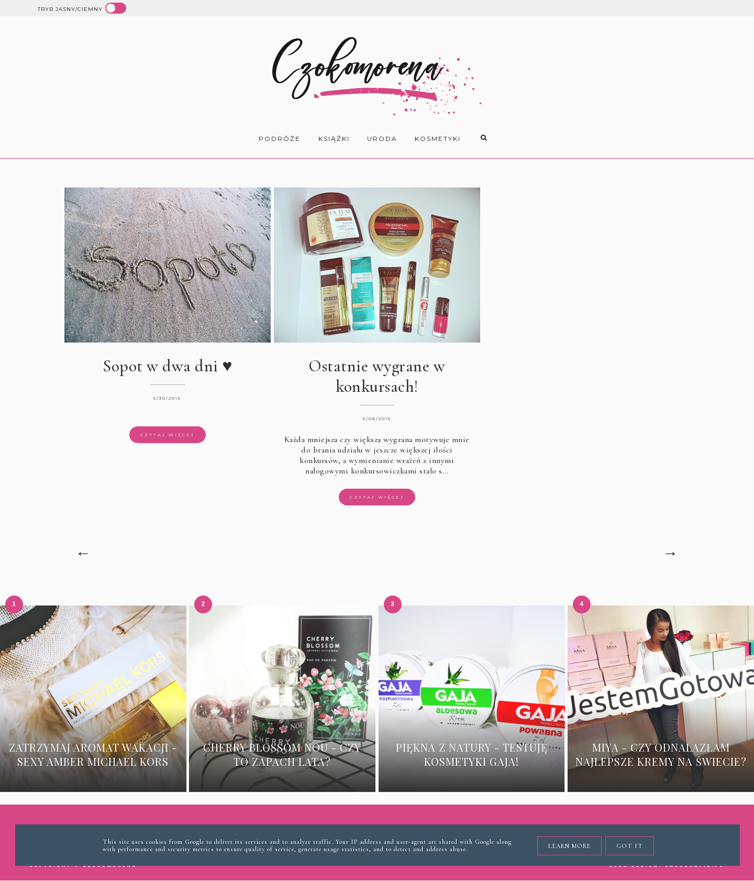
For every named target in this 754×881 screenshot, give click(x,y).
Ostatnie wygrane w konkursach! (376, 376)
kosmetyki (438, 138)
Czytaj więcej (167, 434)
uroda (382, 138)
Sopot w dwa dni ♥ (167, 366)
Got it (629, 846)
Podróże (280, 138)
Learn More (569, 846)
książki (334, 138)
